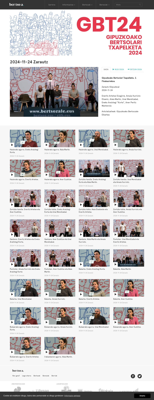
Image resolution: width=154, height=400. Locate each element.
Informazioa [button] (68, 5)
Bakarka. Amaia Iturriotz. (54, 299)
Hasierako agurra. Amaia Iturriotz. (127, 149)
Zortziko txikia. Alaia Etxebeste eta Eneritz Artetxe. (93, 210)
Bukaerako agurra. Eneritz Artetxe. (24, 357)
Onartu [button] (142, 396)
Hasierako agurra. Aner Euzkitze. (58, 179)
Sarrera (51, 5)
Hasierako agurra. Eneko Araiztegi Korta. (24, 150)
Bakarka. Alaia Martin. (122, 269)
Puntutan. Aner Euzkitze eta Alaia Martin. (58, 270)
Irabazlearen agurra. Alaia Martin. (58, 357)
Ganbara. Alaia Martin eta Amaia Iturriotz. (92, 240)
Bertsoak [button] (87, 5)
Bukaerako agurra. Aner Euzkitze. (127, 327)
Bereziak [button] (104, 5)
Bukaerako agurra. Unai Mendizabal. (94, 327)
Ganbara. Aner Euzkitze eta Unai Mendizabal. (57, 240)
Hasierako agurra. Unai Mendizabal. (93, 149)
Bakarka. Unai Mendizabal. (21, 299)
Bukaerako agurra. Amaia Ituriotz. (58, 327)
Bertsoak (37, 376)
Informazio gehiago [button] (72, 396)
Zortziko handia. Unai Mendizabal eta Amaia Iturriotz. (127, 180)
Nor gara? (16, 376)
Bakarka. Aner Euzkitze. (123, 299)
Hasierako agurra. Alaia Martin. (57, 149)
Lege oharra (26, 376)
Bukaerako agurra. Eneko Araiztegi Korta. (24, 328)
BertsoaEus (20, 4)
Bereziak (46, 376)
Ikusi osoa (118, 69)
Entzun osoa (135, 69)
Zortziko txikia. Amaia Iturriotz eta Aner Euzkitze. (127, 210)
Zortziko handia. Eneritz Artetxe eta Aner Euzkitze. (25, 210)
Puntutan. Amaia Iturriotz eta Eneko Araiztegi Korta (25, 270)
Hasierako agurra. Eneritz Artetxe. (24, 179)
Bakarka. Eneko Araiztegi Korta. (92, 269)
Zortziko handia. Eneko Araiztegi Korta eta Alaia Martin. (92, 180)
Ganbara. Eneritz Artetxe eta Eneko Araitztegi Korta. (25, 240)
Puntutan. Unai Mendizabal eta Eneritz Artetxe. (126, 240)
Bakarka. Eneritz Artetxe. (89, 299)
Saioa (106, 69)
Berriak (54, 376)
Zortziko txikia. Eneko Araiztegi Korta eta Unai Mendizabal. (57, 210)
